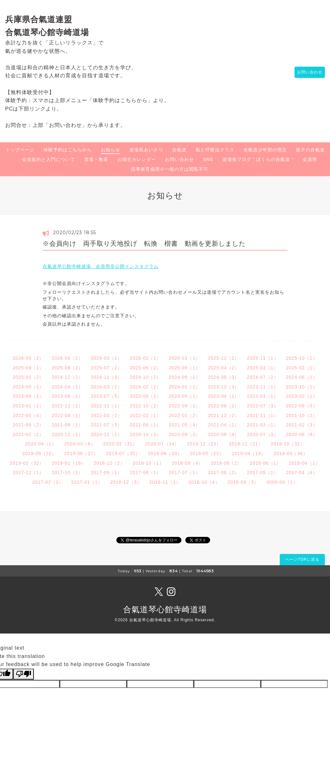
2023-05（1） (184, 396)
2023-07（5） (106, 396)
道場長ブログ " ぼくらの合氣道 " (258, 159)
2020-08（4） (223, 434)
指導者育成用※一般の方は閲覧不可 (169, 169)
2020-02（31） (120, 443)
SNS (208, 159)
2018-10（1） (148, 463)
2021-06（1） (145, 424)
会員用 (310, 159)
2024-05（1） (28, 386)
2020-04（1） (40, 443)
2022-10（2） (145, 405)
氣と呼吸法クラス (215, 149)
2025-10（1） (301, 358)
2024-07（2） (262, 377)
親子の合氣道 (310, 149)
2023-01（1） (28, 405)
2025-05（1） (184, 367)
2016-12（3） (125, 482)
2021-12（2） (223, 415)
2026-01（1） (184, 358)
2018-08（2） (226, 463)
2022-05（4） (28, 415)
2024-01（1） (184, 386)
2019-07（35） (123, 453)
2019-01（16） (69, 463)
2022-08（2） (223, 405)
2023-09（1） (28, 396)
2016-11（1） (164, 482)
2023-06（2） (145, 396)
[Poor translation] (23, 674)
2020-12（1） (67, 434)
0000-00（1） (282, 482)
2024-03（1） (106, 386)
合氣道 (179, 149)
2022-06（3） (301, 405)
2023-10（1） (301, 386)
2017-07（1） (184, 472)
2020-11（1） (106, 434)
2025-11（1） (262, 358)
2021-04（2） (223, 424)
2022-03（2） (106, 415)
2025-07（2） (106, 367)
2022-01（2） (184, 415)
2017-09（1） (106, 472)
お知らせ (110, 149)
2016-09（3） (243, 482)
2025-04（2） (223, 367)
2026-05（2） (28, 358)
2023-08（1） (67, 396)
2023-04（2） (223, 396)
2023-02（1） (301, 396)
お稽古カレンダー (136, 159)
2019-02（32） (27, 463)
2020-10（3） (145, 434)
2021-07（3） (106, 424)
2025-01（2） (28, 377)
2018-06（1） (265, 463)
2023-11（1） (262, 386)
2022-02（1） (145, 415)
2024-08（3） (223, 377)
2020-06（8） (301, 434)
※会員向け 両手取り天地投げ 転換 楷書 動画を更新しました (144, 243)
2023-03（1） (262, 396)
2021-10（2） (301, 415)
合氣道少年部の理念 (265, 149)
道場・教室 (96, 159)
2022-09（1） (184, 405)
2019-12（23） (204, 443)
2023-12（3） (223, 386)
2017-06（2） (223, 472)
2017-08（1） (145, 472)
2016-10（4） (204, 482)
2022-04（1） (67, 415)
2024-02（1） (145, 386)
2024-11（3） (106, 377)
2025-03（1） (262, 367)
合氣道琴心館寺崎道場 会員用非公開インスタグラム (101, 266)
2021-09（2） (28, 424)
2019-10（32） (288, 443)
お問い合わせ (306, 72)
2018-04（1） (304, 463)
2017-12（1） (28, 472)
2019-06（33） (165, 453)
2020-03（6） (79, 443)
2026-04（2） (67, 358)
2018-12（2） (109, 463)
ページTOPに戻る (302, 559)
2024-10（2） (145, 377)
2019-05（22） (207, 453)
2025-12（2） (223, 358)
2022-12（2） (67, 405)
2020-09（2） (184, 434)
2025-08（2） (67, 367)
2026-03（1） (106, 358)
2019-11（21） (246, 443)
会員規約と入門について (48, 159)
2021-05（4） (184, 424)
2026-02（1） (145, 358)
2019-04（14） (249, 453)
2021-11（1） (262, 415)
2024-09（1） (184, 377)
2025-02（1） (301, 367)
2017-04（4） (301, 472)
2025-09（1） (28, 367)
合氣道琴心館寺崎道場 (165, 609)
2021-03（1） (262, 424)
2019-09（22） (39, 453)
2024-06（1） (301, 377)
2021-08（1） (67, 424)
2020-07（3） (262, 434)
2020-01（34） (162, 443)
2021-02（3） (301, 424)
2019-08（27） (81, 453)
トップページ (19, 149)
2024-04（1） (67, 386)
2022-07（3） (262, 405)
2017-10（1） (67, 472)
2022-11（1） (106, 405)
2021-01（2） (28, 434)
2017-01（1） (86, 482)
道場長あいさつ (146, 149)
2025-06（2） (145, 367)
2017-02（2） (47, 482)
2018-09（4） (187, 463)
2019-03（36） (291, 453)
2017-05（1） (262, 472)
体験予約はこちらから (68, 149)
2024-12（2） (67, 377)
